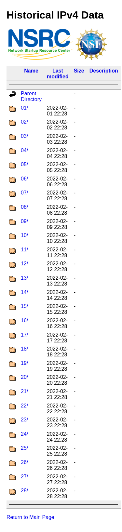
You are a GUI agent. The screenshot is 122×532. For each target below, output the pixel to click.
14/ (24, 292)
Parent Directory (31, 96)
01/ (24, 108)
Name (31, 70)
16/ (24, 320)
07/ (24, 192)
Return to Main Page (30, 517)
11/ (24, 249)
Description (103, 70)
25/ (24, 448)
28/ (24, 490)
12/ (24, 263)
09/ (24, 221)
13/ (24, 278)
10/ (24, 235)
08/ (24, 207)
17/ (24, 335)
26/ (24, 462)
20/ (24, 377)
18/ (24, 349)
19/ (24, 363)
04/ (24, 150)
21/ (24, 391)
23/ (24, 419)
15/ (24, 306)
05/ (24, 164)
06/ (24, 178)
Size (79, 70)
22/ (24, 405)
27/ (24, 476)
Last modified (58, 73)
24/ (24, 434)
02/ (24, 122)
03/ (24, 136)
